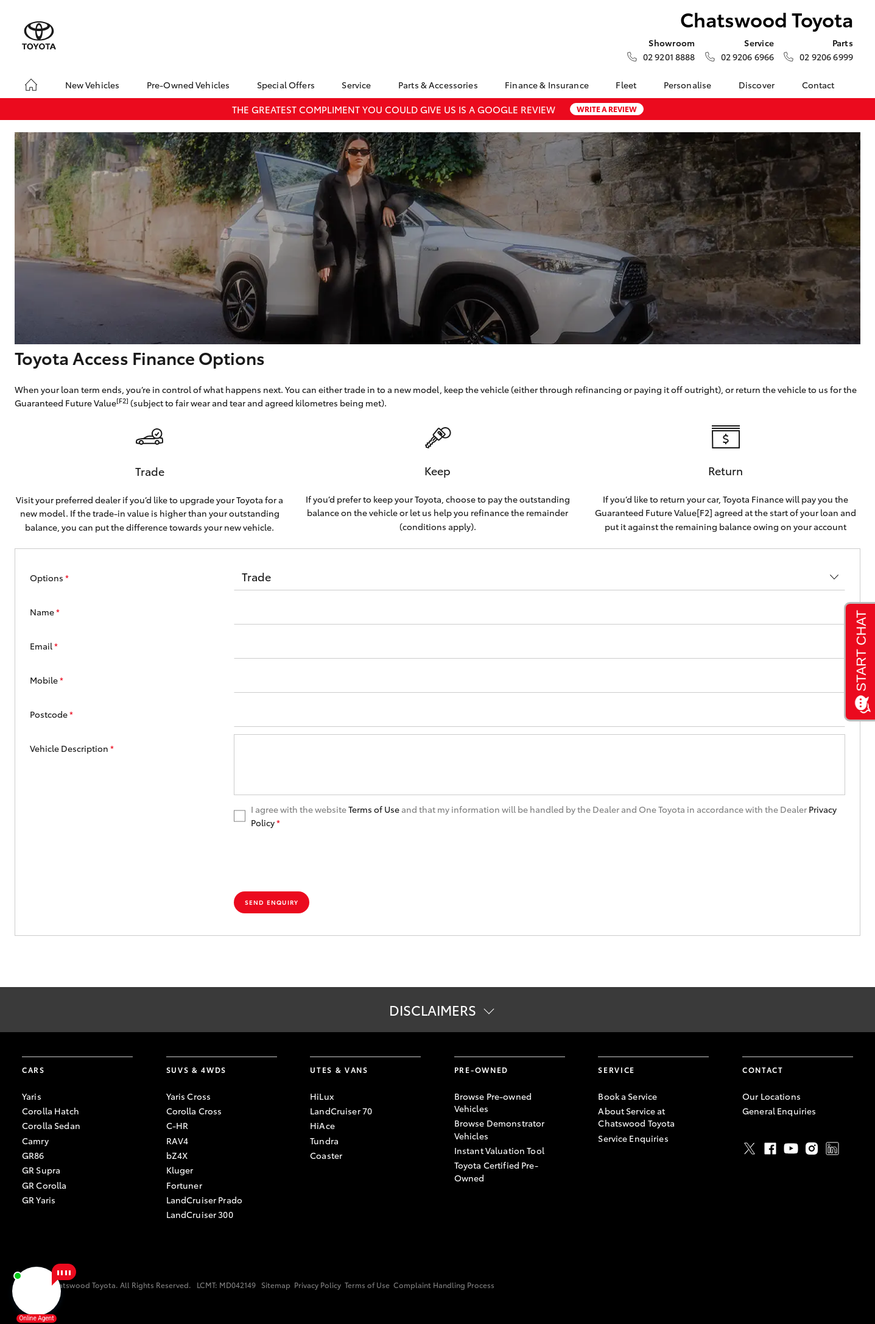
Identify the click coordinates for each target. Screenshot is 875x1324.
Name (45, 612)
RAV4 (177, 1141)
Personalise (688, 85)
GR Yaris (38, 1200)
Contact (818, 85)
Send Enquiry (271, 902)
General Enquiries (779, 1111)
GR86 (33, 1155)
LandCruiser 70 (341, 1111)
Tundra (324, 1141)
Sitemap (275, 1285)
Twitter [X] (749, 1148)
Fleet (626, 85)
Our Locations (771, 1096)
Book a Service (627, 1096)
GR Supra (41, 1170)
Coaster (326, 1155)
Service (356, 85)
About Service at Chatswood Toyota (636, 1117)
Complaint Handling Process (443, 1285)
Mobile (46, 680)
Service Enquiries (633, 1138)
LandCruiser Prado (204, 1200)
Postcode (51, 714)
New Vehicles (92, 85)
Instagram (811, 1148)
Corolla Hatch (50, 1111)
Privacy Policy (317, 1285)
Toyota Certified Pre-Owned (496, 1171)
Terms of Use (373, 809)
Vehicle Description (72, 748)
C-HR (177, 1125)
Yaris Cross (188, 1096)
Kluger (180, 1170)
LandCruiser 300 (199, 1214)
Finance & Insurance (547, 85)
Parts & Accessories (438, 85)
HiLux (322, 1096)
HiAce (322, 1125)
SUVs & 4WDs (196, 1069)
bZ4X (177, 1155)
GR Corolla (44, 1185)
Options (49, 578)
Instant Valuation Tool (499, 1150)
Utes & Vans (339, 1069)
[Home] (31, 84)
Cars (33, 1069)
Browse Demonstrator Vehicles (499, 1129)
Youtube (791, 1148)
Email (44, 646)
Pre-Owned (481, 1069)
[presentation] (326, 860)
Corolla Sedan (51, 1125)
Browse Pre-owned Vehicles (493, 1102)
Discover (757, 85)
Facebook (770, 1148)
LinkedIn (832, 1148)
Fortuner (184, 1185)
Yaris (31, 1096)
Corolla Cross (194, 1111)
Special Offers (286, 85)
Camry (35, 1141)
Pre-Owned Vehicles (188, 85)
